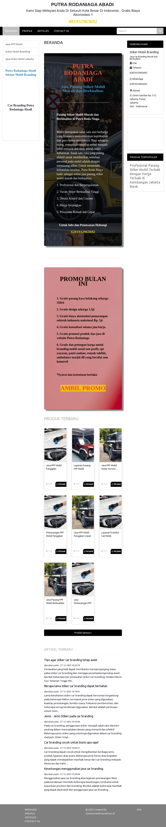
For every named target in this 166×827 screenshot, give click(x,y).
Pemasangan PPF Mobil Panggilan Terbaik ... (55, 536)
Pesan (60, 484)
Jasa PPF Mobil (13, 44)
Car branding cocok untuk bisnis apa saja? (71, 742)
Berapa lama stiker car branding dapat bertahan (75, 686)
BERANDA (11, 30)
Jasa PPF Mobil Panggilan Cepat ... (82, 536)
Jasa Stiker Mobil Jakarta (19, 59)
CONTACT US (61, 30)
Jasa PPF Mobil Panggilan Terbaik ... (54, 469)
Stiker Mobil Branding (17, 51)
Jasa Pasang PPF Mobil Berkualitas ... (55, 603)
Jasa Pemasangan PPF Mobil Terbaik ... (83, 603)
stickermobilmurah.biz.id (100, 813)
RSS (139, 809)
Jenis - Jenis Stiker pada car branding (68, 716)
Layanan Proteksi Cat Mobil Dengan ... (110, 536)
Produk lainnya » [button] (83, 632)
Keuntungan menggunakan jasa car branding (73, 768)
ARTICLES (43, 30)
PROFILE (27, 30)
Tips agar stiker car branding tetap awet (70, 660)
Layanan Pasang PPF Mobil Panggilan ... (82, 469)
